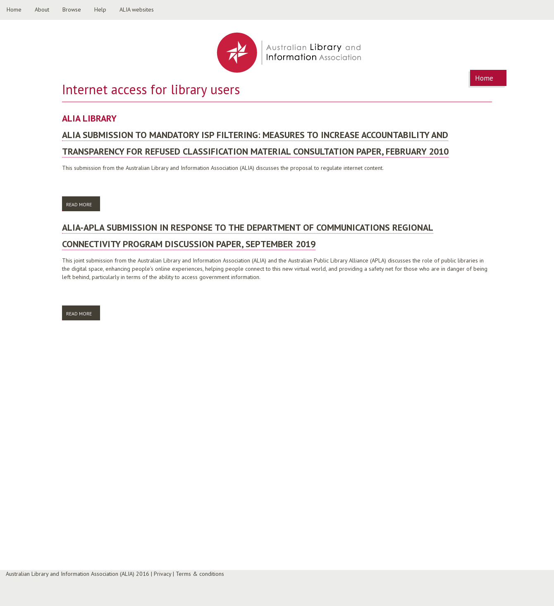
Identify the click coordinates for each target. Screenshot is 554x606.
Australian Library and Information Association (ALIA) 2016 (77, 573)
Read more (83, 205)
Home (14, 9)
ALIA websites (136, 9)
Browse (71, 9)
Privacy (162, 573)
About (42, 9)
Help (100, 9)
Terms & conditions (200, 573)
